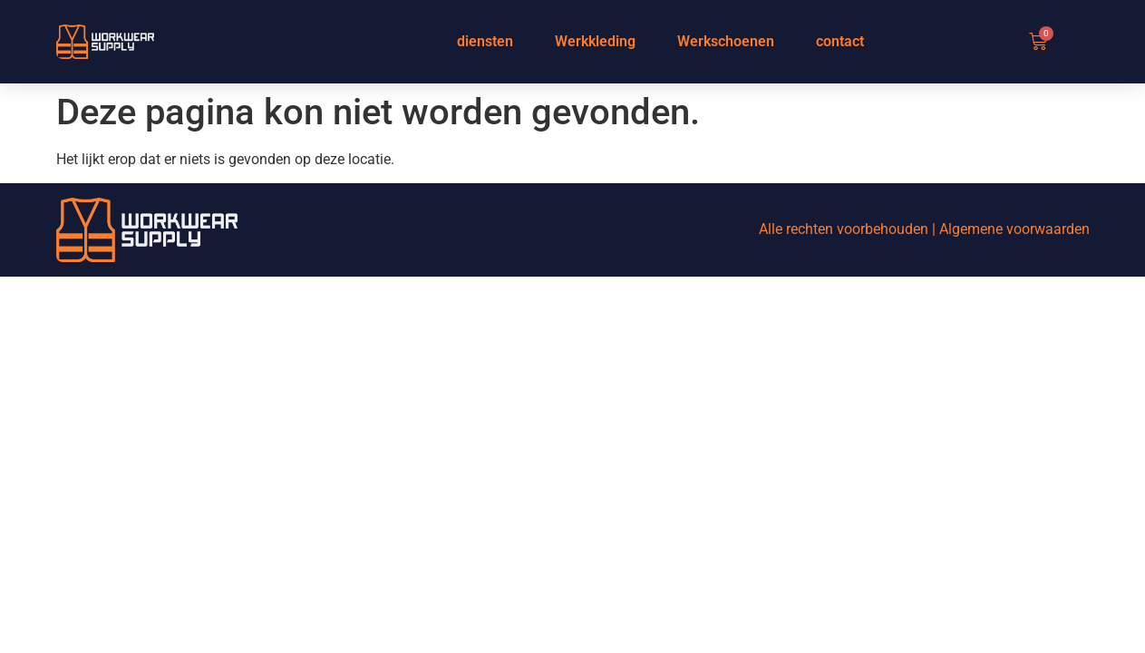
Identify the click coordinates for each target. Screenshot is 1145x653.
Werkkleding (595, 41)
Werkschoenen (725, 41)
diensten (485, 41)
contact (840, 41)
